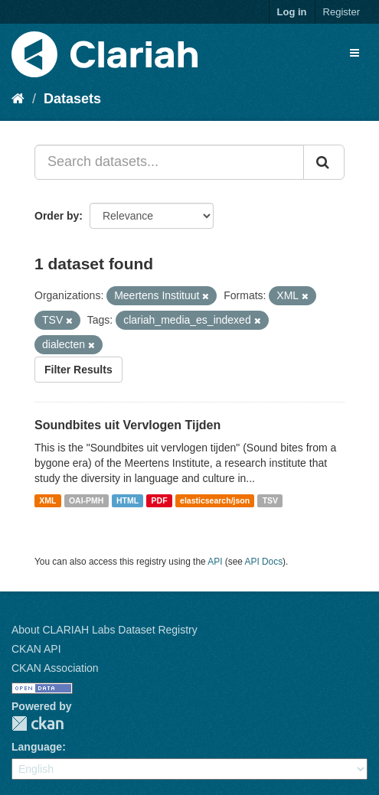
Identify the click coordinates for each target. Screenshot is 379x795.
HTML (127, 500)
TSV (270, 500)
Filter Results (78, 369)
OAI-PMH (86, 500)
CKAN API (36, 649)
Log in (292, 12)
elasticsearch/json (215, 500)
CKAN (37, 723)
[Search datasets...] (169, 162)
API (214, 561)
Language (36, 747)
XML (47, 500)
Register (341, 12)
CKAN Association (55, 668)
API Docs (264, 561)
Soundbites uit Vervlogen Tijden (127, 425)
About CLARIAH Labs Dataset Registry (104, 630)
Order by (56, 216)
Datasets (72, 98)
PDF (160, 500)
